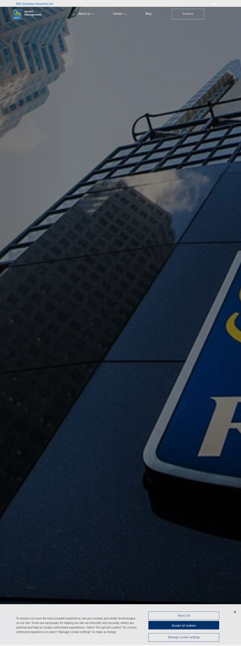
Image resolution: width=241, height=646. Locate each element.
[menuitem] (34, 3)
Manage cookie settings (184, 638)
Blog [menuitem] (148, 13)
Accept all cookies (184, 626)
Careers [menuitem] (119, 13)
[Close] (235, 613)
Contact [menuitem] (188, 13)
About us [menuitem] (86, 13)
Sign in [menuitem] (216, 3)
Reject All (184, 616)
